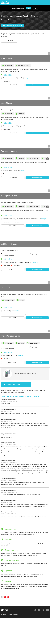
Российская (16, 222)
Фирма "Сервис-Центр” (10, 336)
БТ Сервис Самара (9, 196)
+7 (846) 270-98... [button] (13, 85)
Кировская (6, 314)
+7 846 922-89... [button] (12, 362)
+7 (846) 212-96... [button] (13, 177)
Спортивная (6, 265)
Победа (24, 314)
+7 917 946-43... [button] (12, 318)
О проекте (4, 614)
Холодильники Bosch (8, 399)
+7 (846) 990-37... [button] (13, 133)
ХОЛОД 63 (5, 287)
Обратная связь (13, 614)
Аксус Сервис (7, 58)
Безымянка (6, 174)
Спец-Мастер (6, 103)
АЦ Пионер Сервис (9, 244)
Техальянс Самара (9, 151)
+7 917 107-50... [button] (12, 226)
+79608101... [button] (13, 269)
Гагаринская (6, 81)
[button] (9, 41)
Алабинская (6, 129)
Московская (6, 222)
